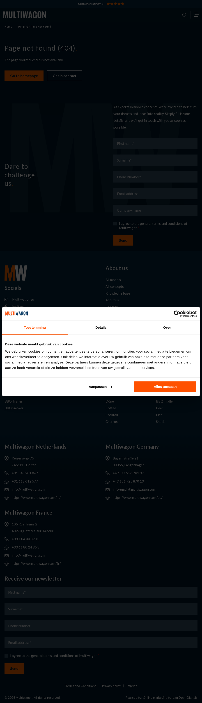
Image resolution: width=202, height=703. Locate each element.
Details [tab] (101, 327)
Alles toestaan (165, 387)
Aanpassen (100, 387)
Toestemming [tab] (35, 327)
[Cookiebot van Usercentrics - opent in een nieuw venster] (177, 313)
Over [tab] (167, 327)
